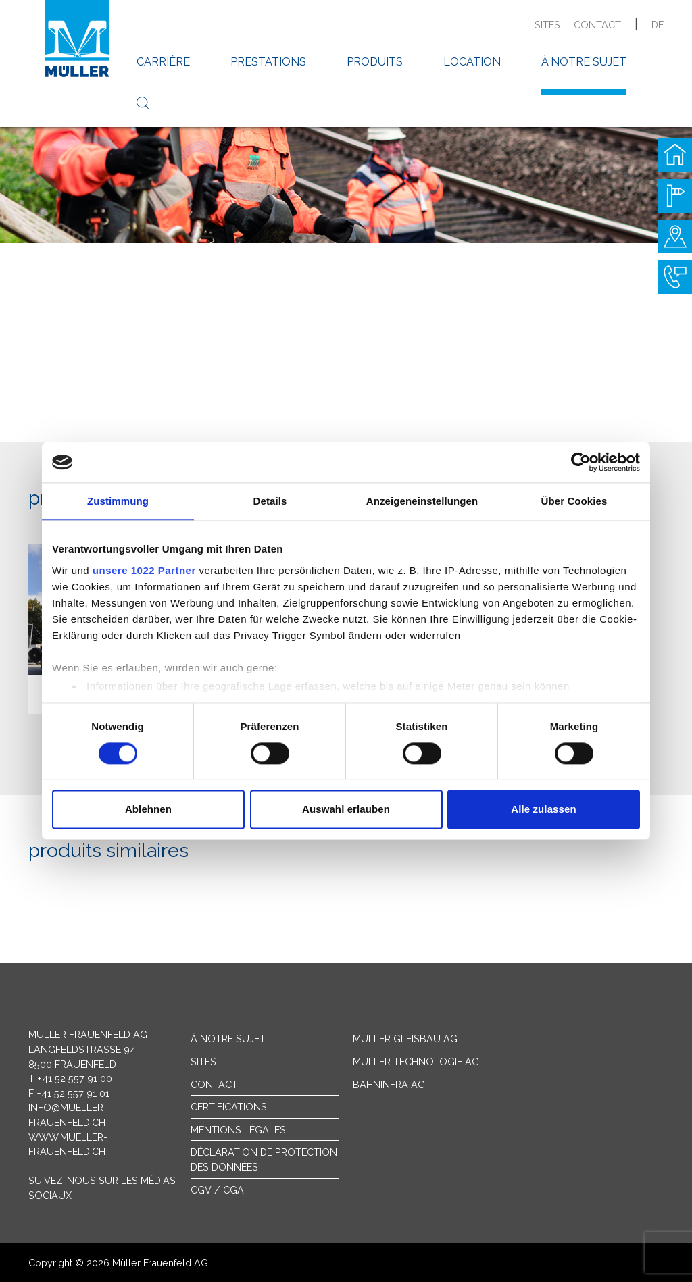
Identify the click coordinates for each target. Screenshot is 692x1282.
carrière (163, 61)
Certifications (229, 1106)
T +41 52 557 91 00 (70, 1078)
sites (547, 24)
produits (375, 61)
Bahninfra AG (389, 1084)
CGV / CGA (217, 1190)
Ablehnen (148, 809)
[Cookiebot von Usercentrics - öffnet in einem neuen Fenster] (581, 462)
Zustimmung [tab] (118, 501)
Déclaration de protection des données (264, 1159)
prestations (268, 61)
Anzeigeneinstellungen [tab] (422, 501)
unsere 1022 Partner (144, 570)
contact (597, 24)
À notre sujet (228, 1038)
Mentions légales (238, 1129)
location (472, 61)
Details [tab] (270, 501)
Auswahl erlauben (346, 809)
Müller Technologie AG (416, 1061)
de (657, 24)
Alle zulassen (543, 809)
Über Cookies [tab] (574, 501)
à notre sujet (583, 61)
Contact (214, 1084)
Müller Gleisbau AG (405, 1038)
